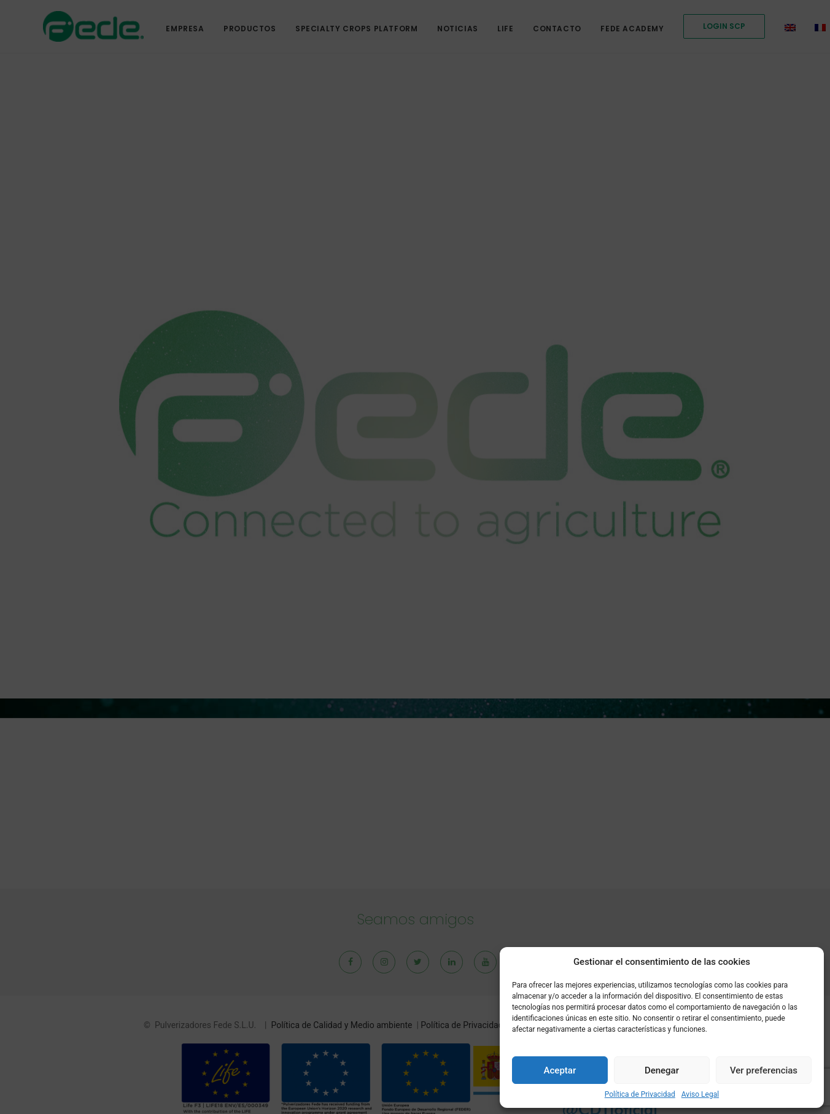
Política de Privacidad (640, 1094)
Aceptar (560, 1070)
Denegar (662, 1070)
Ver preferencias (763, 1070)
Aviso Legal (700, 1094)
